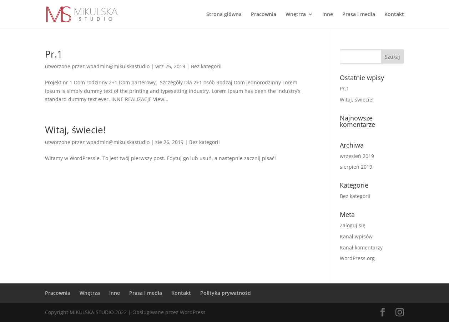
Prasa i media (358, 15)
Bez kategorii (206, 66)
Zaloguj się (352, 225)
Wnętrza (296, 15)
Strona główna (224, 15)
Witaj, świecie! (75, 129)
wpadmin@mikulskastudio (118, 66)
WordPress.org (357, 258)
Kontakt (394, 15)
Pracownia (263, 15)
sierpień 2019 (356, 166)
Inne (327, 15)
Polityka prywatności (226, 292)
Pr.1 (53, 54)
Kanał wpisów (356, 236)
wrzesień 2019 (357, 156)
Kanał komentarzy (361, 247)
